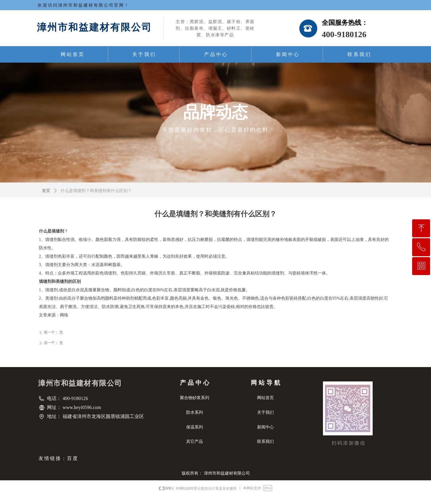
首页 (46, 190)
